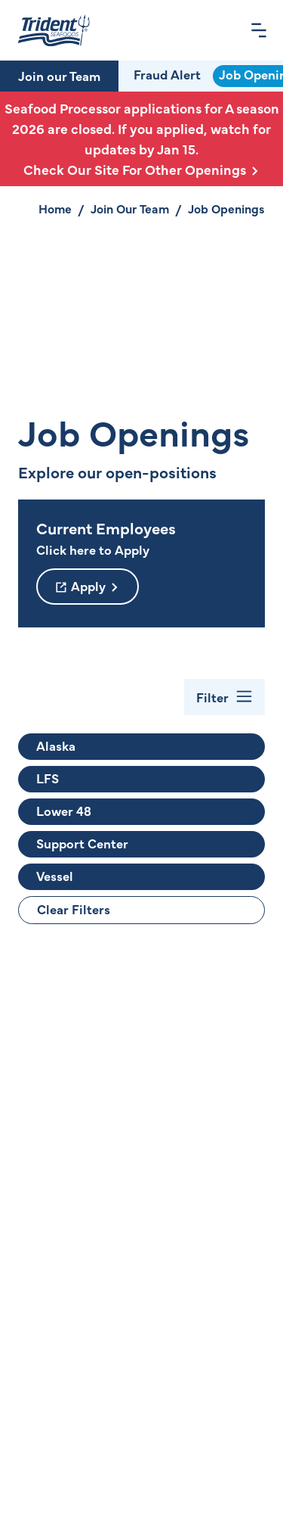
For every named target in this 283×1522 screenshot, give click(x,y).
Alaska (55, 745)
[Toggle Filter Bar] (224, 697)
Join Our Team (130, 208)
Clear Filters (73, 909)
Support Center (82, 843)
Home (55, 208)
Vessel (54, 876)
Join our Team (59, 76)
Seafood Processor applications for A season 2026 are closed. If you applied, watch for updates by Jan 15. (141, 138)
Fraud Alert (167, 74)
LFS (47, 778)
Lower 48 (63, 810)
